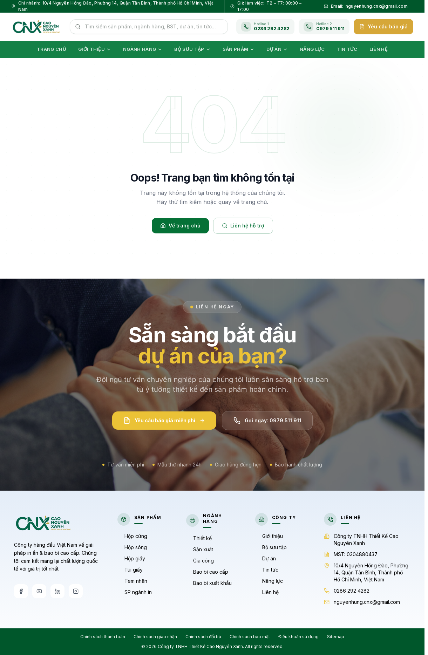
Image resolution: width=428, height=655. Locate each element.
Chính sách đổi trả (203, 636)
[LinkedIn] (57, 591)
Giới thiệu (269, 536)
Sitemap (335, 636)
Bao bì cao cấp (207, 572)
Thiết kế (199, 538)
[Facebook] (21, 591)
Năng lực (269, 581)
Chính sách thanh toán (102, 636)
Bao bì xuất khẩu (209, 583)
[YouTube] (39, 591)
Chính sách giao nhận (155, 636)
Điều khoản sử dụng (298, 636)
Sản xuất (199, 549)
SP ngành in (134, 592)
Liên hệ (267, 592)
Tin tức (266, 570)
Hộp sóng (132, 547)
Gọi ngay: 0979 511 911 (267, 422)
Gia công (200, 561)
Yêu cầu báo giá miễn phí (164, 422)
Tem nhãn (132, 581)
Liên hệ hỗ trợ (243, 225)
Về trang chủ (180, 225)
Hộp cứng (132, 536)
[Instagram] (76, 591)
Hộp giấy (131, 558)
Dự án (265, 558)
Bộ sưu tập (271, 547)
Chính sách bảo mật (250, 636)
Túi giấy (130, 570)
